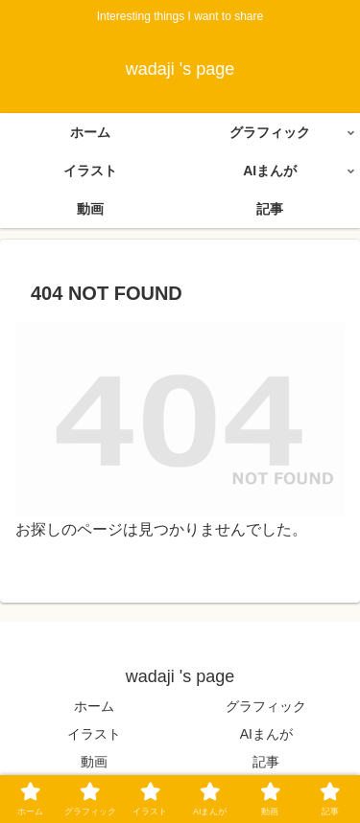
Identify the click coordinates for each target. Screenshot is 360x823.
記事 (265, 761)
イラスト (94, 734)
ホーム (94, 706)
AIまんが (266, 734)
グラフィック (266, 706)
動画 (94, 761)
